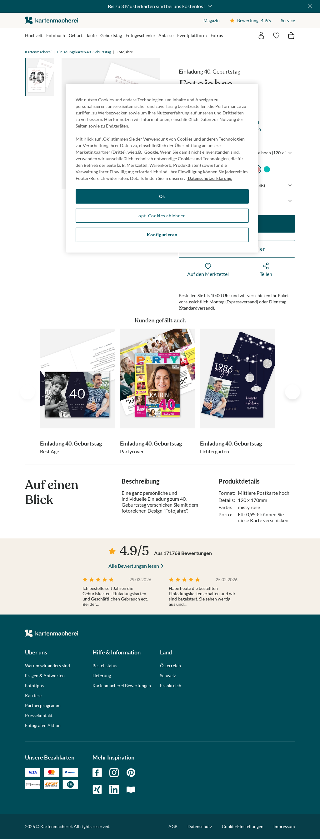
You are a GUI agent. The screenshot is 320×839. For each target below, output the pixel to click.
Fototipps (34, 685)
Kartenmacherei (38, 52)
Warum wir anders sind (47, 665)
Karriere (33, 695)
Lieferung (101, 675)
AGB (173, 826)
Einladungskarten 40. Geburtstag (84, 52)
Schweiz (168, 675)
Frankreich (170, 685)
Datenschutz (200, 826)
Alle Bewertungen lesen (133, 566)
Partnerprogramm (43, 705)
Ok (162, 196)
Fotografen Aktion (43, 725)
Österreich (170, 665)
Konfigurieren (162, 234)
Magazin (211, 20)
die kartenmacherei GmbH (51, 20)
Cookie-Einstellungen (242, 826)
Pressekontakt (38, 715)
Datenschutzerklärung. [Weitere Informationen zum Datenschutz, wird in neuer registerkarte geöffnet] (209, 178)
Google (151, 152)
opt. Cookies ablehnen (162, 215)
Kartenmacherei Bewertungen (121, 685)
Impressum (284, 826)
